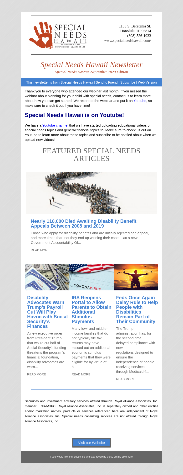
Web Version (147, 82)
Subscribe (127, 82)
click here (127, 456)
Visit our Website (91, 443)
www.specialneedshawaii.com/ (127, 40)
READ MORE (40, 250)
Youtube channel (55, 125)
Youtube (140, 101)
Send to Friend (107, 82)
